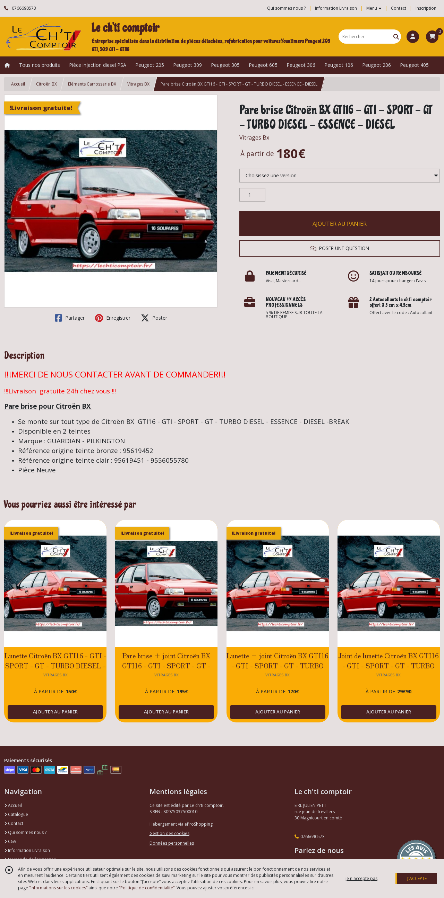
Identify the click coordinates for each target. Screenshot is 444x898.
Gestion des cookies (169, 833)
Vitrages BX (138, 84)
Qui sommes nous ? (25, 832)
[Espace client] (412, 36)
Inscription (426, 8)
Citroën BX (46, 84)
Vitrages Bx (254, 137)
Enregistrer (112, 318)
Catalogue (16, 814)
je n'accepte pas (361, 878)
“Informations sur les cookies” (58, 888)
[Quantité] (252, 195)
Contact (398, 8)
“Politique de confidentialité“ (146, 888)
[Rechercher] (396, 36)
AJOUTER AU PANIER (340, 224)
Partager (70, 318)
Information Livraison (27, 850)
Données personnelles (172, 843)
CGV (10, 841)
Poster (154, 318)
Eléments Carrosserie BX (92, 84)
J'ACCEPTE (417, 878)
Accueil (18, 84)
